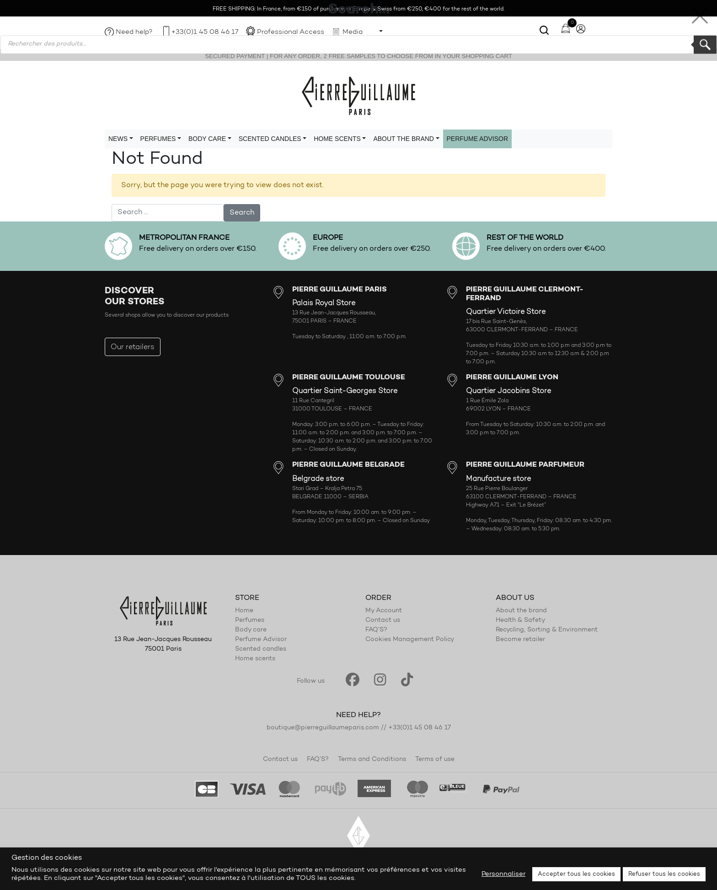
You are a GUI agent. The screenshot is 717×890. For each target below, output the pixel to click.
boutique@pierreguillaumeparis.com (323, 728)
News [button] (118, 138)
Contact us (382, 620)
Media (352, 32)
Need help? (134, 32)
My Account (383, 611)
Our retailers (133, 347)
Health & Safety (520, 620)
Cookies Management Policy (409, 639)
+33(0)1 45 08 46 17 (205, 32)
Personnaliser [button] (503, 874)
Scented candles (260, 649)
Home (244, 611)
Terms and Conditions (372, 759)
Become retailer (520, 639)
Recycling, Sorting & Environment (547, 630)
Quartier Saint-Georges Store (344, 391)
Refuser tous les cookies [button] (664, 874)
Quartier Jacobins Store (508, 391)
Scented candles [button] (270, 138)
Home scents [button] (337, 138)
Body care (251, 630)
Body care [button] (207, 138)
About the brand (521, 611)
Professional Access (290, 32)
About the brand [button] (403, 138)
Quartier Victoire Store (506, 312)
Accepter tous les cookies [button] (576, 874)
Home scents (255, 659)
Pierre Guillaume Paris (358, 95)
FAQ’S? (376, 630)
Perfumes (249, 620)
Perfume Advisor (477, 138)
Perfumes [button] (158, 138)
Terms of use (435, 759)
